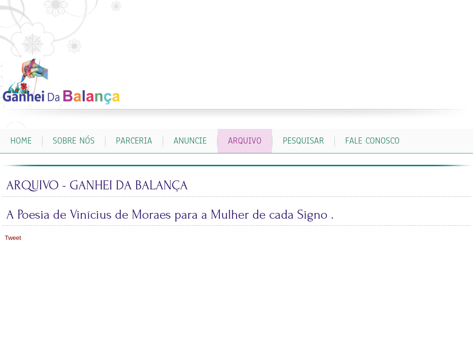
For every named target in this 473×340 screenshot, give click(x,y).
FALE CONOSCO (372, 141)
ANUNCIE (190, 141)
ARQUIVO (245, 141)
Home (21, 141)
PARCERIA (134, 141)
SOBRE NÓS (74, 141)
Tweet (13, 237)
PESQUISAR (303, 141)
